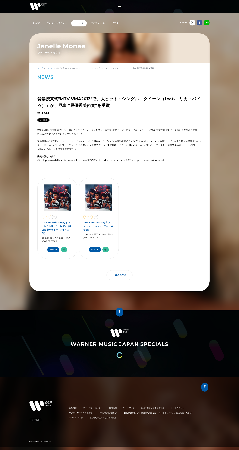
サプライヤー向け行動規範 (80, 413)
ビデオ (115, 23)
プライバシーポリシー (93, 408)
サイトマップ (129, 408)
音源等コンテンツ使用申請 (152, 408)
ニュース (79, 23)
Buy (54, 249)
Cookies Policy (76, 417)
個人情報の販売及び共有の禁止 (102, 417)
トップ (36, 23)
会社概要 (73, 408)
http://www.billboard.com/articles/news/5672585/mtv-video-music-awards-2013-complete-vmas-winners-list (103, 160)
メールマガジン (177, 408)
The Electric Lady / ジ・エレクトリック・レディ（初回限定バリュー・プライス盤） (56, 228)
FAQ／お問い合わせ (108, 413)
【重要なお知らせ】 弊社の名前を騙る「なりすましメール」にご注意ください (157, 413)
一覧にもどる (119, 275)
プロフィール (97, 23)
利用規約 (113, 408)
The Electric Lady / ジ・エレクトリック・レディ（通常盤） (98, 226)
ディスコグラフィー (57, 23)
